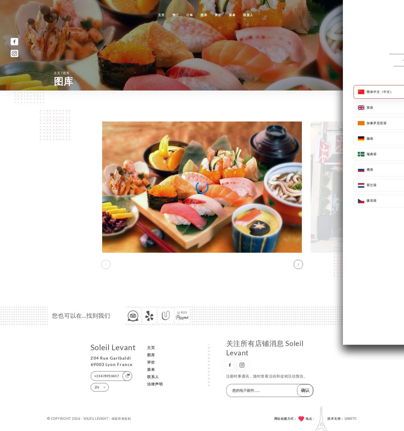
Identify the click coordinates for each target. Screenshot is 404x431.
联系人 (248, 15)
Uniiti (351, 418)
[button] (298, 264)
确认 (305, 390)
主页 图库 (61, 72)
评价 (218, 15)
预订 (175, 15)
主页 (161, 15)
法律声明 (155, 384)
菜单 (232, 15)
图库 (204, 15)
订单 (189, 15)
